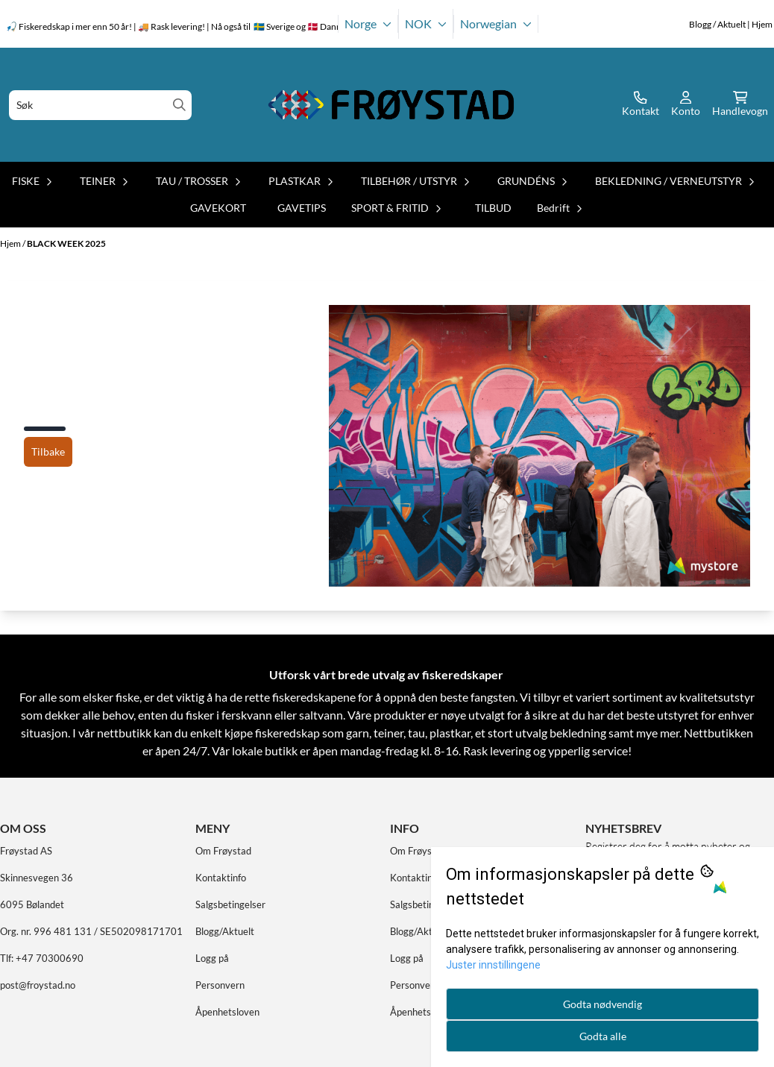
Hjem (11, 243)
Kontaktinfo (220, 878)
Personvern (220, 985)
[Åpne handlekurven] (740, 105)
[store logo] (391, 104)
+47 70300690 (50, 958)
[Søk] (100, 105)
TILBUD (493, 207)
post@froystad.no (37, 985)
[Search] (179, 104)
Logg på (212, 958)
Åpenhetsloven (227, 1012)
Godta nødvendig (602, 1004)
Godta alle (602, 1036)
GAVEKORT (218, 207)
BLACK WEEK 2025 (66, 243)
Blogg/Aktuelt (224, 931)
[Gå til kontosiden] (640, 105)
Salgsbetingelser (230, 904)
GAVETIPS (301, 207)
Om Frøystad (223, 851)
